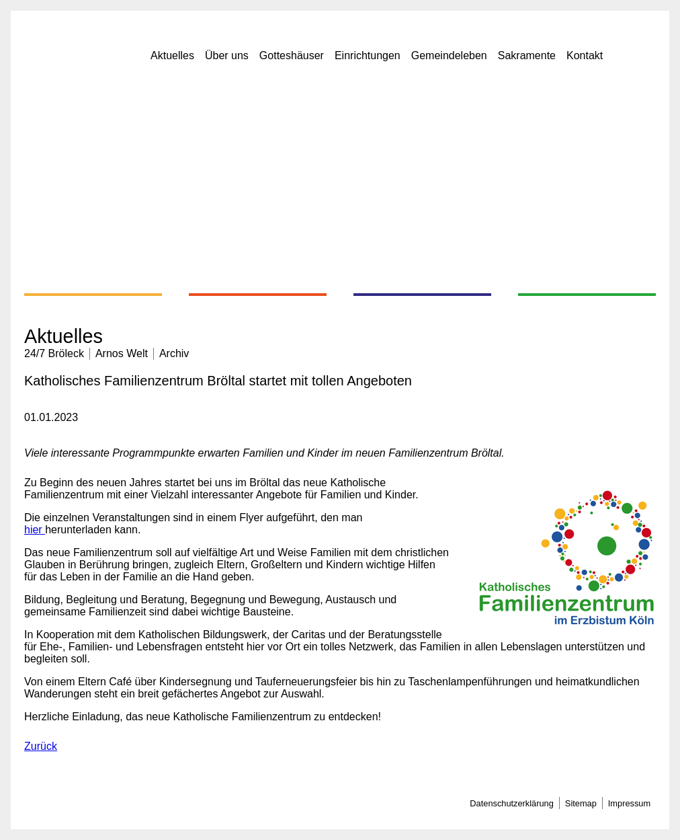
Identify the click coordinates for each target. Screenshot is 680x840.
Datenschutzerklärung (511, 803)
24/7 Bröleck (54, 353)
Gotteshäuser (291, 55)
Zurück (40, 746)
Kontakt (584, 55)
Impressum (629, 803)
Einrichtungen (367, 55)
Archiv (174, 353)
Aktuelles (172, 55)
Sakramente (527, 55)
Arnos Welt (121, 353)
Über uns (227, 55)
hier (34, 529)
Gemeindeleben (449, 55)
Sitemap (581, 803)
